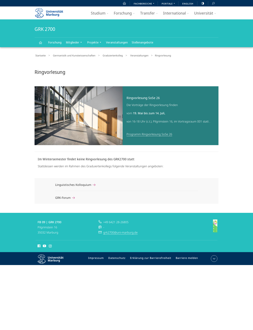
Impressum (100, 258)
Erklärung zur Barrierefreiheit (151, 258)
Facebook (39, 245)
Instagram (50, 245)
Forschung (125, 13)
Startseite (40, 54)
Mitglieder (75, 42)
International (177, 13)
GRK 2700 (41, 44)
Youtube (44, 245)
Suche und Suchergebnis (211, 3)
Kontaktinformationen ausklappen (214, 257)
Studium (100, 13)
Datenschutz (120, 258)
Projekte (95, 42)
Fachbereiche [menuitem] (145, 4)
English (187, 3)
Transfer (150, 13)
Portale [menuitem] (169, 4)
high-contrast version (200, 3)
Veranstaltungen (117, 42)
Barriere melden (185, 258)
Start (122, 3)
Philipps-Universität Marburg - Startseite (52, 12)
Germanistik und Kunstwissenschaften (70, 54)
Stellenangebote (142, 42)
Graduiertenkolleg (106, 54)
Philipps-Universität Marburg (53, 260)
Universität (206, 13)
